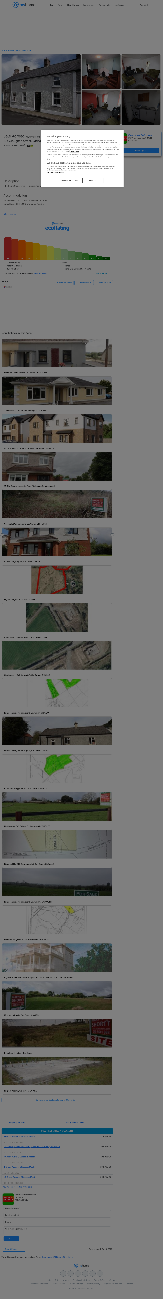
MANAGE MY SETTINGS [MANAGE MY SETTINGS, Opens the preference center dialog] (70, 180)
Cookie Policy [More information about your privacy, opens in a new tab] (74, 151)
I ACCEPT (92, 180)
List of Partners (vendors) (55, 172)
